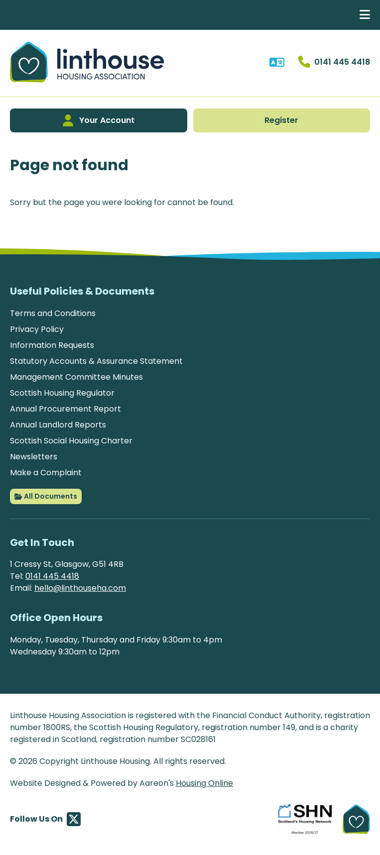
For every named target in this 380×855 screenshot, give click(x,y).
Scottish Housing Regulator (62, 393)
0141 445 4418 (52, 576)
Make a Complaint (46, 472)
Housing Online (204, 783)
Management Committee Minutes (76, 377)
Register (281, 120)
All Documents (45, 497)
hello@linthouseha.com (80, 588)
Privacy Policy (37, 329)
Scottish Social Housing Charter (71, 440)
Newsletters (33, 456)
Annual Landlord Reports (58, 424)
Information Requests (52, 345)
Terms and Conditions (53, 313)
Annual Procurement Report (65, 409)
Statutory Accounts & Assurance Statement (96, 361)
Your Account (98, 120)
